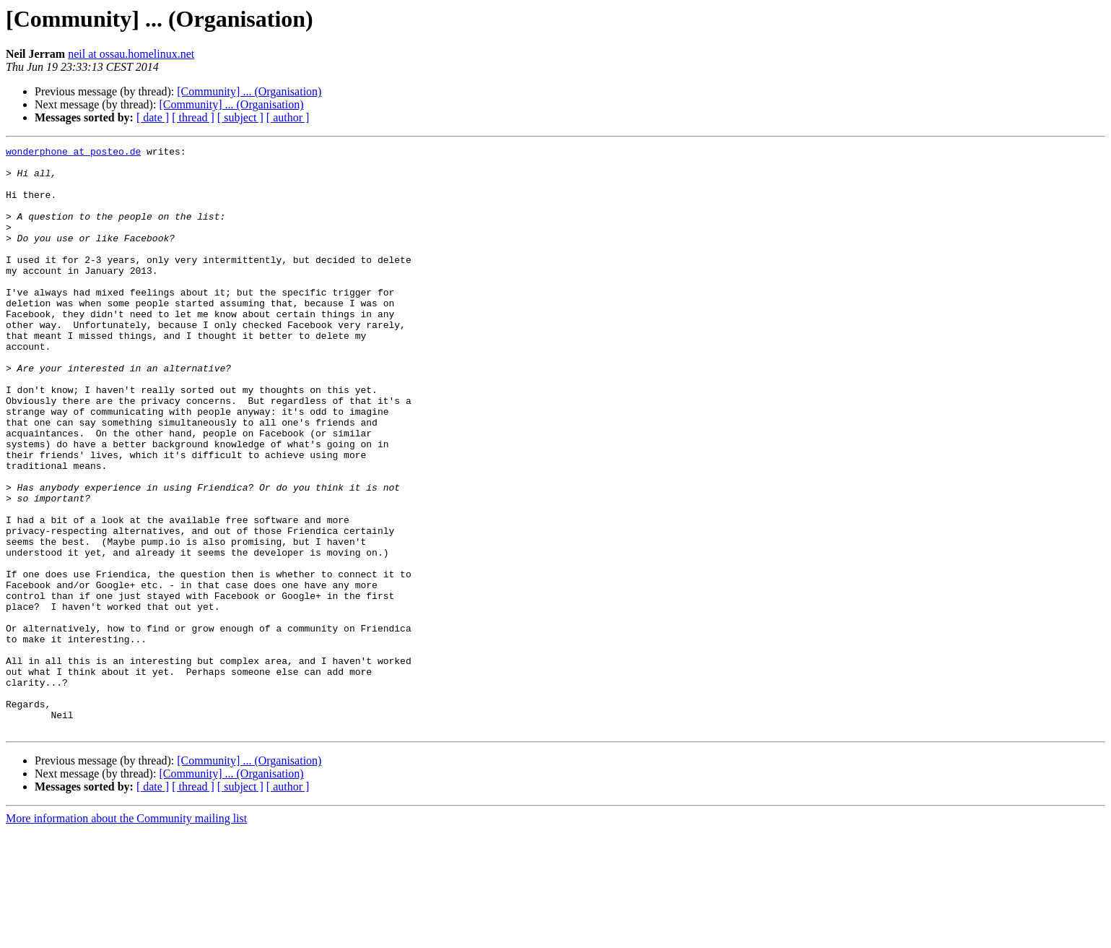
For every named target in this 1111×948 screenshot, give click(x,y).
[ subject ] (240, 117)
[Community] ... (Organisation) (249, 91)
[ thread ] (193, 117)
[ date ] (152, 117)
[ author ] (288, 117)
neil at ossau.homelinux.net (131, 54)
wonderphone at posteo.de (73, 153)
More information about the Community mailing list (126, 935)
